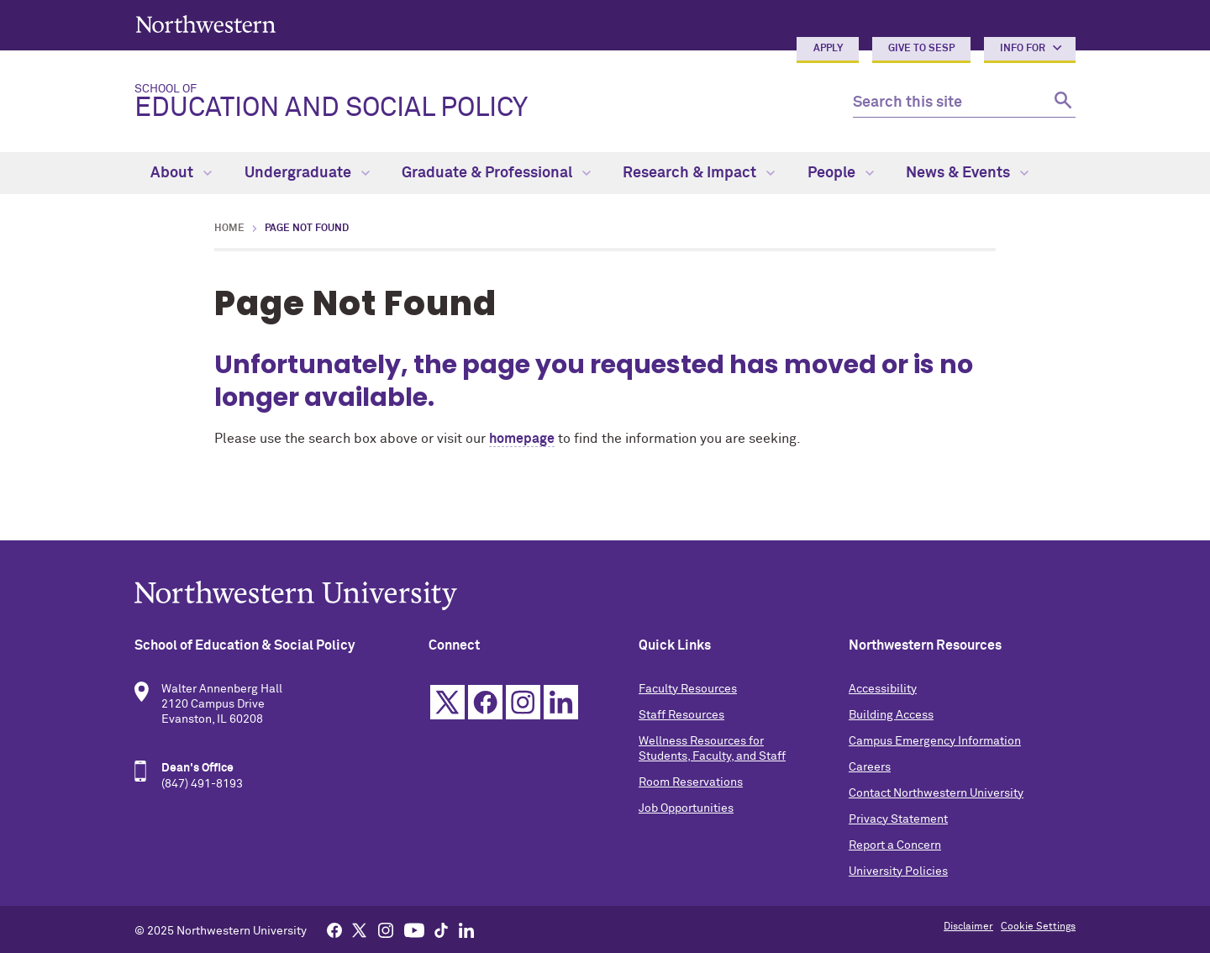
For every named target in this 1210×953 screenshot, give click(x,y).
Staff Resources (681, 715)
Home (229, 229)
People (841, 173)
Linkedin (561, 702)
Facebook (485, 702)
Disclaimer (968, 927)
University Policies (898, 871)
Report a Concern (895, 845)
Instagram (523, 702)
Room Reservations (691, 782)
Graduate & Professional (496, 173)
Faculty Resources (688, 689)
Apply (828, 49)
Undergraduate (307, 173)
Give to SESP (921, 49)
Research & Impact (699, 173)
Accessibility (883, 689)
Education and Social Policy (480, 102)
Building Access (891, 715)
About (181, 173)
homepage (522, 438)
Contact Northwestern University (936, 793)
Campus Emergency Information (935, 741)
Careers (870, 767)
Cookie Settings (1038, 927)
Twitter (447, 702)
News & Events (967, 173)
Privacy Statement (898, 819)
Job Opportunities (686, 808)
